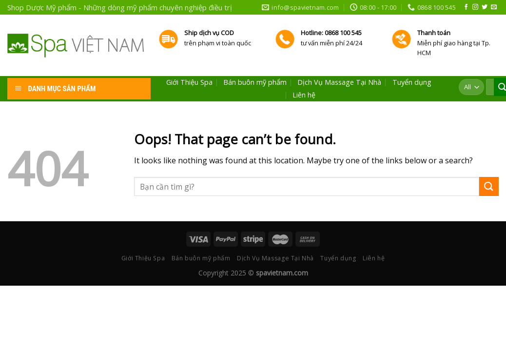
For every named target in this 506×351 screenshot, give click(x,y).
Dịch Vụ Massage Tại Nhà (339, 82)
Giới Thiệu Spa (189, 82)
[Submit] (489, 186)
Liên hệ (303, 95)
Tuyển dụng (411, 82)
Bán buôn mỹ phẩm (255, 82)
